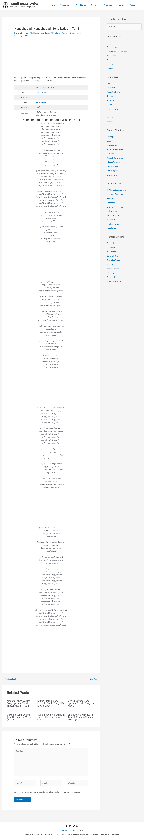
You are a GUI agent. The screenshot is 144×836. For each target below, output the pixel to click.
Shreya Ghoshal (113, 260)
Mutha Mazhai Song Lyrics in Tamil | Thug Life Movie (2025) (50, 702)
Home (61, 5)
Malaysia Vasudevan (115, 188)
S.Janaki (110, 236)
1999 (32, 33)
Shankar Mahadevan (115, 200)
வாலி (38, 107)
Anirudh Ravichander (115, 153)
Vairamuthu (111, 86)
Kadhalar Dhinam (66, 33)
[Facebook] (67, 824)
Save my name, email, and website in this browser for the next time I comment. (49, 790)
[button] (140, 5)
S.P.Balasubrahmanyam (116, 184)
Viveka (109, 102)
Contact (124, 5)
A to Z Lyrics (86, 5)
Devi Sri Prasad (113, 161)
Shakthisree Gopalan (115, 272)
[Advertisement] (51, 58)
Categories (71, 5)
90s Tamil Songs (41, 33)
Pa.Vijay (110, 114)
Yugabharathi (112, 98)
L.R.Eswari (111, 240)
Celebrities (110, 5)
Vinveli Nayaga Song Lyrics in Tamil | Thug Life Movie (81, 702)
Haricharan (111, 221)
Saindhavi (111, 268)
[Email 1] (70, 824)
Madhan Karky (112, 106)
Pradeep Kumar (113, 217)
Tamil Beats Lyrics (24, 3)
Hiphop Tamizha (113, 157)
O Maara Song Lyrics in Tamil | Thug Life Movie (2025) (19, 716)
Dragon (110, 67)
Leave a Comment (21, 33)
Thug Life (110, 59)
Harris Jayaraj (112, 165)
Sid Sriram (111, 213)
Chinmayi (110, 264)
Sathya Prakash (113, 209)
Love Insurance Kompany (117, 51)
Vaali (83, 33)
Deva (109, 137)
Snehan (110, 118)
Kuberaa (110, 63)
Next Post (95, 678)
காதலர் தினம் (41, 92)
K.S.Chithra (111, 244)
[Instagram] (77, 824)
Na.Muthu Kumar (113, 90)
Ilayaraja (110, 133)
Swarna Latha (112, 248)
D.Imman (110, 149)
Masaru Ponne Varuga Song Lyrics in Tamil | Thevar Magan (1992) (18, 702)
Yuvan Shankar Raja (115, 145)
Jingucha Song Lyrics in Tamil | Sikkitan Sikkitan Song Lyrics (80, 716)
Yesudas (110, 192)
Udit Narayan (112, 205)
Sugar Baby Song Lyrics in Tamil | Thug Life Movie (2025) (51, 716)
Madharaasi (111, 55)
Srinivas (77, 33)
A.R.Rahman (54, 33)
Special (98, 5)
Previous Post (9, 678)
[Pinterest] (74, 824)
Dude (109, 43)
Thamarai (111, 94)
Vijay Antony (112, 169)
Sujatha (110, 256)
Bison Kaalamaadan (115, 47)
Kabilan (110, 110)
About (133, 5)
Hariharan (111, 196)
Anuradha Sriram (113, 252)
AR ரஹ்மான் (41, 102)
